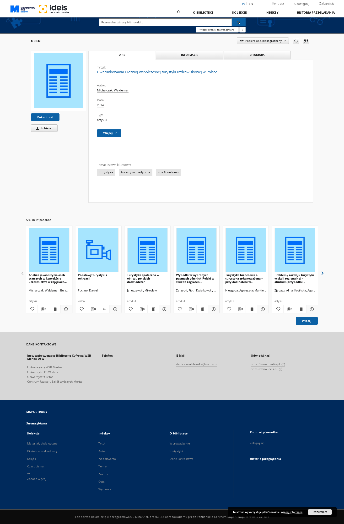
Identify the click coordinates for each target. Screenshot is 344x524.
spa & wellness (168, 172)
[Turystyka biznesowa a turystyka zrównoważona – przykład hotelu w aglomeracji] (246, 250)
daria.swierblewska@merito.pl (196, 364)
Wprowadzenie (180, 443)
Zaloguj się (326, 3)
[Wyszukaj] (239, 22)
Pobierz (42, 128)
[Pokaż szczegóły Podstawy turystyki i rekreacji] (114, 309)
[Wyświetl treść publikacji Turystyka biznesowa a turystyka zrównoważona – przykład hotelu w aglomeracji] (251, 309)
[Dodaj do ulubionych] (296, 41)
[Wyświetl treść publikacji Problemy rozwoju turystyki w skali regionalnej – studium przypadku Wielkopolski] (300, 309)
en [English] (251, 3)
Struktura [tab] (257, 55)
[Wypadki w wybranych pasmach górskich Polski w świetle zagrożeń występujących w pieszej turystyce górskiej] (196, 250)
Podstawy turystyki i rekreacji (92, 276)
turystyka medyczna (135, 172)
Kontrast (278, 3)
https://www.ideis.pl (267, 369)
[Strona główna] (178, 12)
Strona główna (36, 423)
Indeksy (271, 13)
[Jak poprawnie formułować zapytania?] (242, 29)
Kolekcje (239, 13)
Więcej (307, 321)
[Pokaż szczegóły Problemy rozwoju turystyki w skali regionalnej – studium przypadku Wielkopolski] (311, 309)
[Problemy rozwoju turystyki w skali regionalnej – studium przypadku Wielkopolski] (295, 250)
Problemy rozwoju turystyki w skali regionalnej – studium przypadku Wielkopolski (294, 278)
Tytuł (101, 443)
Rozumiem (320, 512)
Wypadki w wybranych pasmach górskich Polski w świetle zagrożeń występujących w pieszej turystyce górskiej (195, 278)
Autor (102, 451)
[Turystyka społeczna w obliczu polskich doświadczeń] (147, 250)
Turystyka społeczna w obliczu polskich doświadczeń (143, 278)
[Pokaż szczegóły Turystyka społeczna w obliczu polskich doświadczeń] (164, 309)
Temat (102, 466)
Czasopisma (35, 466)
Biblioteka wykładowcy (42, 451)
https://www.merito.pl (268, 364)
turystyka (106, 172)
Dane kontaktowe (181, 459)
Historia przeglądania (316, 13)
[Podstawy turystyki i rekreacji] (98, 250)
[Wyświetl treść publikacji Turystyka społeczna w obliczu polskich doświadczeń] (153, 309)
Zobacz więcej (36, 479)
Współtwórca (107, 459)
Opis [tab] (122, 55)
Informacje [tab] (189, 55)
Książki (32, 459)
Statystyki (176, 451)
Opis (101, 482)
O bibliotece (203, 13)
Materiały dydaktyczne (42, 443)
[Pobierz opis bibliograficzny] (43, 309)
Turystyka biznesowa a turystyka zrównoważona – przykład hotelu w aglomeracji (244, 278)
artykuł (102, 120)
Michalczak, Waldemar (113, 90)
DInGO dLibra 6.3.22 (149, 517)
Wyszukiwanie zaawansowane (217, 29)
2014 (100, 105)
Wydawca (104, 489)
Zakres (103, 474)
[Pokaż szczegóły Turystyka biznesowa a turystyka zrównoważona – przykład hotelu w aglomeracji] (262, 309)
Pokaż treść (45, 117)
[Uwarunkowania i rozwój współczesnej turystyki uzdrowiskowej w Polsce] (58, 80)
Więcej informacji (291, 512)
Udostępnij (301, 4)
